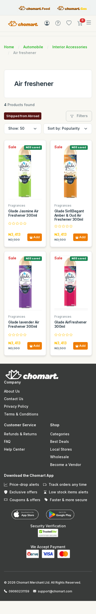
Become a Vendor (65, 464)
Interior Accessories (69, 47)
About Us (12, 391)
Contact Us (13, 399)
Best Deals (59, 441)
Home (9, 47)
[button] (79, 24)
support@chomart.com (55, 591)
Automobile (33, 47)
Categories (59, 434)
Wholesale (59, 457)
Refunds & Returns (20, 434)
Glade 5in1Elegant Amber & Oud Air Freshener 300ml (69, 215)
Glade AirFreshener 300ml (70, 324)
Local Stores (61, 449)
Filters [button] (79, 116)
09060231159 (19, 591)
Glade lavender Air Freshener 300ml (23, 324)
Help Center (14, 449)
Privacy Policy (16, 406)
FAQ (7, 441)
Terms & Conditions (21, 414)
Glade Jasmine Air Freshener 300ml (23, 213)
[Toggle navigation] (88, 22)
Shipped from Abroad (22, 116)
